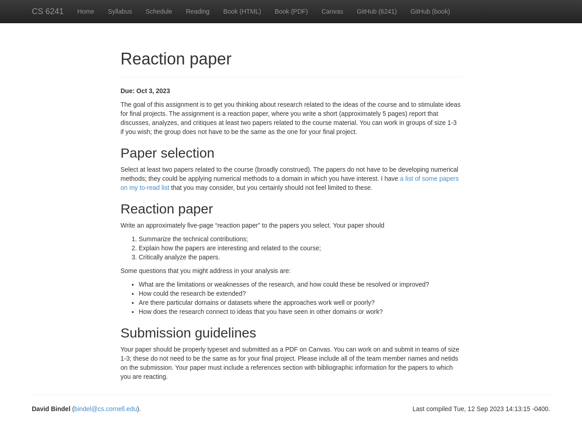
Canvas (332, 11)
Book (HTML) (242, 11)
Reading (198, 11)
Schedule (159, 11)
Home (85, 11)
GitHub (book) (430, 11)
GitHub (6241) (377, 11)
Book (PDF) (291, 11)
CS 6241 (48, 11)
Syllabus (120, 11)
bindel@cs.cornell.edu (105, 408)
